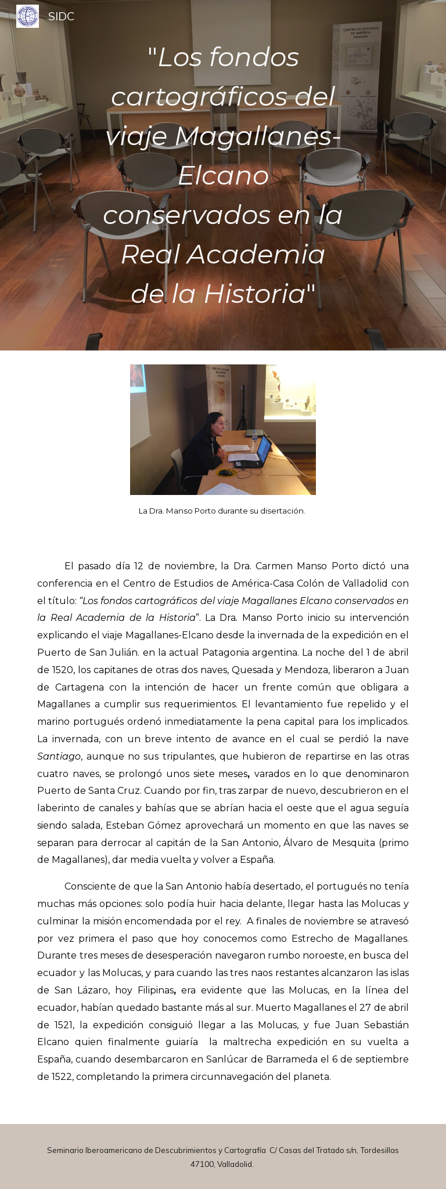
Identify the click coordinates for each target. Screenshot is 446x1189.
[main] (223, 175)
